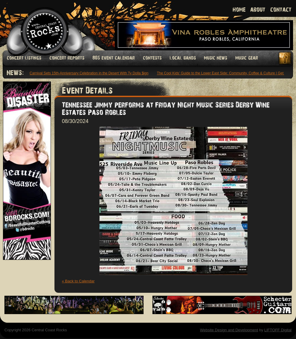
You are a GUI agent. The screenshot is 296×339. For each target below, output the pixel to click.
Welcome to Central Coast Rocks (37, 25)
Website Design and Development (229, 330)
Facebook (285, 58)
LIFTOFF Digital (278, 330)
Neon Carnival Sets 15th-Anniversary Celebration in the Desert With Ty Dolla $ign (85, 73)
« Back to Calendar (78, 281)
